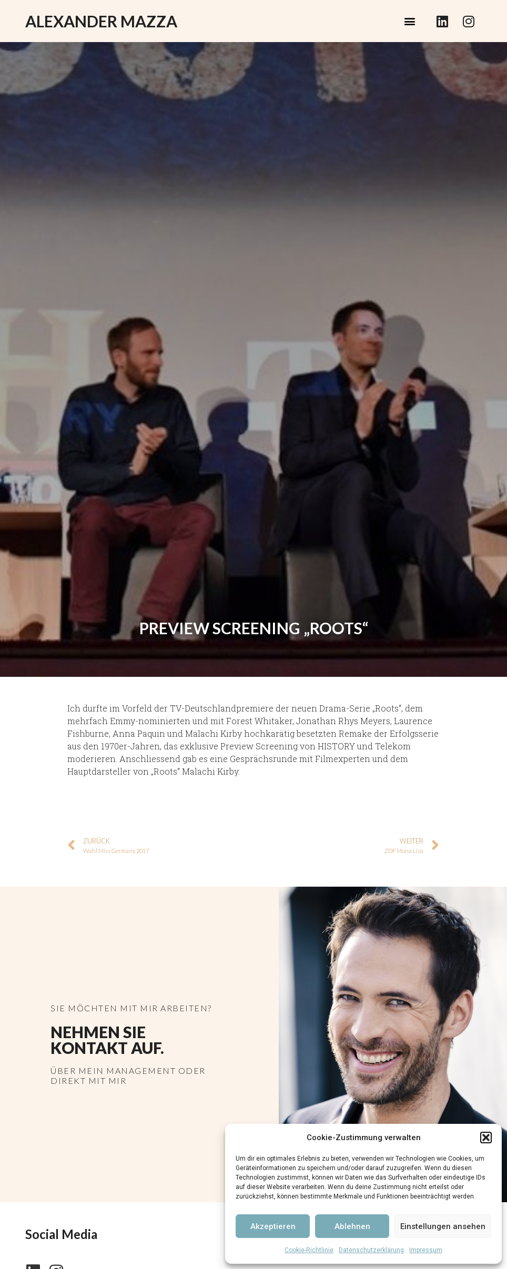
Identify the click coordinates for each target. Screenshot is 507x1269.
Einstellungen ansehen (442, 1226)
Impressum (425, 1250)
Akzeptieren (273, 1226)
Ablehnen (352, 1226)
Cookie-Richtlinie (309, 1250)
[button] (486, 1137)
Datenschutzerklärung (371, 1250)
